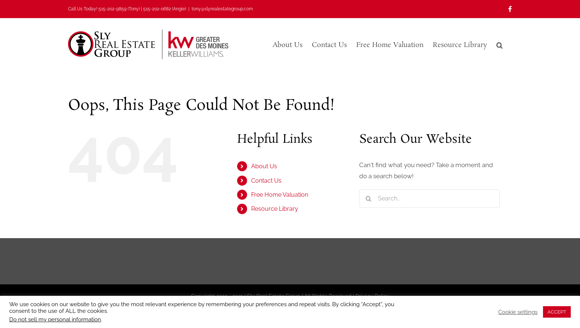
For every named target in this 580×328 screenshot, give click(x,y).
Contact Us (266, 180)
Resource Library (274, 208)
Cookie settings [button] (517, 312)
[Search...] (429, 198)
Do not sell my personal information (55, 319)
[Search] (368, 198)
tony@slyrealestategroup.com (222, 8)
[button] (499, 44)
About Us (264, 166)
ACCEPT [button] (556, 312)
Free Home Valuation (279, 194)
